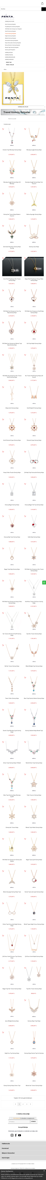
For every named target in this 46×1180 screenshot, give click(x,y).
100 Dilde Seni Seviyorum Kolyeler (13, 29)
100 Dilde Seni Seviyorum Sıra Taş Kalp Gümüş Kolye (12, 311)
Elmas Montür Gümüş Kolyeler (12, 45)
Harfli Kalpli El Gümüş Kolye (34, 408)
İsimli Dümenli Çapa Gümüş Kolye (12, 440)
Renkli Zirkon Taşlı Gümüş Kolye (34, 763)
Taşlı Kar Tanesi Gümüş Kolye (34, 989)
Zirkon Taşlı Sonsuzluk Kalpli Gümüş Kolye (12, 924)
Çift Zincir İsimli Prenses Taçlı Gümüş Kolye (12, 957)
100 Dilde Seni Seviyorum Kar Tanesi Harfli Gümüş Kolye (12, 376)
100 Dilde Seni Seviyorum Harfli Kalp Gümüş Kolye (34, 311)
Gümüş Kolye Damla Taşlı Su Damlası (34, 1053)
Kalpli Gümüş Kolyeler (10, 35)
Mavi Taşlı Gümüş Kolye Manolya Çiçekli (12, 795)
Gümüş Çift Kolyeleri (10, 49)
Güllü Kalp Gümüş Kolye (34, 537)
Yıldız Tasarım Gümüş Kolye (34, 795)
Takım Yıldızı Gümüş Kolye (12, 698)
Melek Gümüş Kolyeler (10, 38)
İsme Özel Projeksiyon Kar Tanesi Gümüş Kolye (12, 279)
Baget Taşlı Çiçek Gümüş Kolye (34, 859)
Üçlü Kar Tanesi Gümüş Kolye (34, 634)
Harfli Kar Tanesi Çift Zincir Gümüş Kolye (34, 602)
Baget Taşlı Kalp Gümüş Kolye (12, 569)
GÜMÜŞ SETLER (9, 52)
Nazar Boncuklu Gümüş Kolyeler (13, 42)
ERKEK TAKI (9, 62)
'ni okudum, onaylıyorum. (22, 1118)
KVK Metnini (16, 1118)
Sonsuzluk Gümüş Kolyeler (11, 40)
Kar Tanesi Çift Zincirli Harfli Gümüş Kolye (12, 634)
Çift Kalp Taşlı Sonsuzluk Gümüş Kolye (34, 472)
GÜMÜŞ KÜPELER (9, 59)
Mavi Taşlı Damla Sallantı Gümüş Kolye (34, 698)
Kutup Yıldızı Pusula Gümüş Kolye (12, 472)
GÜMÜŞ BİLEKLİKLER (10, 57)
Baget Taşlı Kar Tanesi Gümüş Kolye (12, 989)
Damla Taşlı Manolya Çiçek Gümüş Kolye (12, 731)
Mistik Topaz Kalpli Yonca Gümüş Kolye (34, 924)
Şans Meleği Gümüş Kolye (12, 1021)
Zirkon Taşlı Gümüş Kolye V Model (12, 763)
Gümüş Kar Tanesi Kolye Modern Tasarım (11, 215)
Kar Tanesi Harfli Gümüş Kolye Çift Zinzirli (34, 376)
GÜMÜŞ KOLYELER (9, 21)
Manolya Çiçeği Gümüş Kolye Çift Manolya (12, 182)
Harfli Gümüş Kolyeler (10, 31)
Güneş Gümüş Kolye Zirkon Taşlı (12, 1085)
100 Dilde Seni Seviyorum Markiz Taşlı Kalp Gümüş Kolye (12, 344)
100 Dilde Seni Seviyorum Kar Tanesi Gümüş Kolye (34, 570)
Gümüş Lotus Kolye (34, 246)
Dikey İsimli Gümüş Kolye (12, 408)
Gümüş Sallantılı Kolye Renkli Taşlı (34, 730)
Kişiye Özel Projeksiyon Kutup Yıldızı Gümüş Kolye (34, 279)
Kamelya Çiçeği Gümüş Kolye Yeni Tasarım (34, 182)
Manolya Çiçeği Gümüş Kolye (34, 150)
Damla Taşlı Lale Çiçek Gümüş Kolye (34, 892)
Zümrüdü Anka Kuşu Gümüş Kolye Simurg (12, 247)
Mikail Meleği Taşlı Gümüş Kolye (34, 666)
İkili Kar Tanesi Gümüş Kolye (12, 666)
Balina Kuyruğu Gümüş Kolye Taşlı (12, 892)
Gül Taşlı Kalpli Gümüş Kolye (34, 343)
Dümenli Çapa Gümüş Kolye (34, 440)
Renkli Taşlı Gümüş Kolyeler (12, 47)
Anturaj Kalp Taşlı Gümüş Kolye (12, 537)
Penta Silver (12, 119)
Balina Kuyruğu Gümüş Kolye (34, 214)
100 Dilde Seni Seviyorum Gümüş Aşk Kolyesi (12, 860)
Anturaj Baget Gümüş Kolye (12, 505)
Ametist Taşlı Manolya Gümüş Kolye (12, 150)
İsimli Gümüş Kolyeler (10, 24)
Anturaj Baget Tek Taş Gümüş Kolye (34, 505)
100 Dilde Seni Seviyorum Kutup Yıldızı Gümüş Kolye (12, 602)
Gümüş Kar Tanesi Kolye (12, 827)
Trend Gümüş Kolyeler (10, 33)
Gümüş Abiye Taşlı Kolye (34, 1021)
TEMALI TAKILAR (10, 64)
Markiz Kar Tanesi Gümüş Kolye (34, 1085)
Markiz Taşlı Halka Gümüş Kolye (34, 827)
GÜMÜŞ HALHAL (9, 54)
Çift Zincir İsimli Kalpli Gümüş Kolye (34, 956)
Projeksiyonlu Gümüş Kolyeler (12, 26)
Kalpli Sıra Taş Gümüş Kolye (12, 1053)
